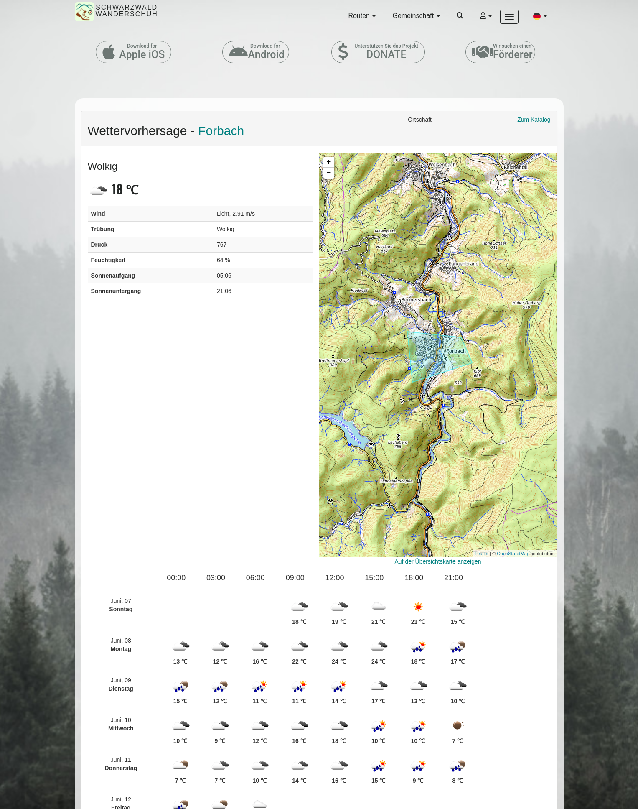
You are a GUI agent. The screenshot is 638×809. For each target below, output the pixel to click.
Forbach (221, 131)
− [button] (329, 173)
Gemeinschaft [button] (416, 15)
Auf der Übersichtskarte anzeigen (438, 561)
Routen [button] (362, 15)
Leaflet (481, 553)
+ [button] (329, 162)
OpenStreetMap (513, 553)
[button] (540, 15)
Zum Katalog (533, 119)
